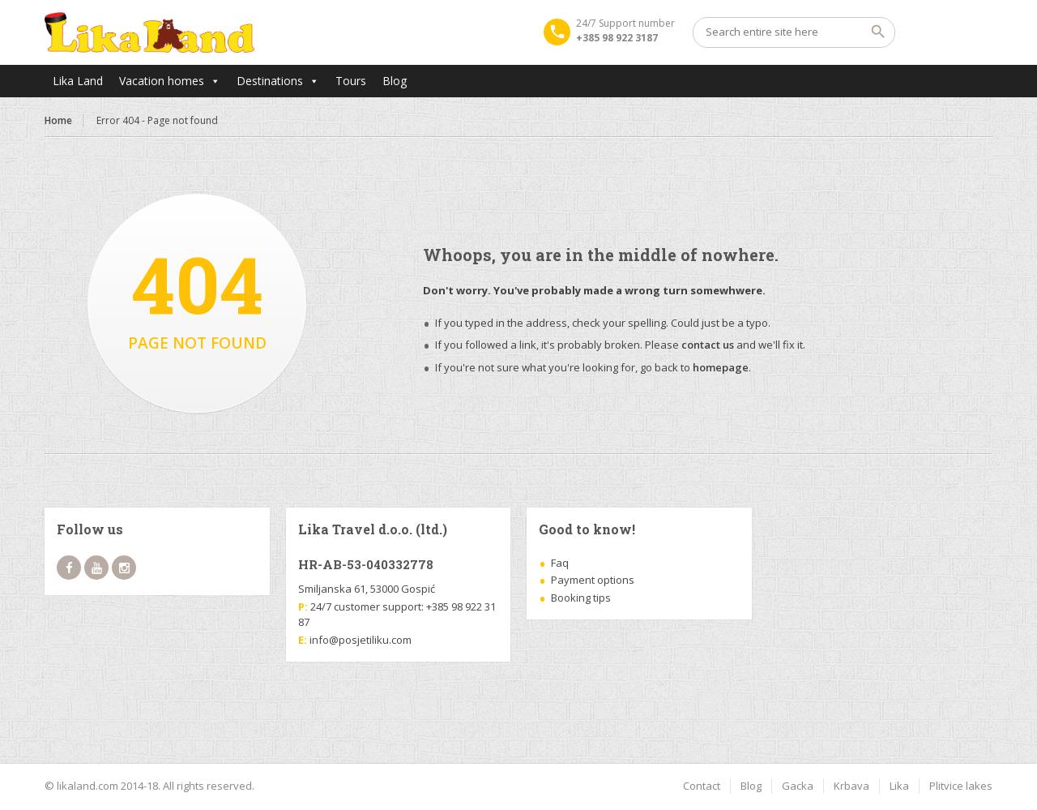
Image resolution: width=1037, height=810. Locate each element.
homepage (721, 367)
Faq (560, 562)
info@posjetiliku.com (360, 639)
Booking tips (581, 597)
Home (58, 120)
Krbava (851, 785)
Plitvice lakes (960, 785)
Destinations (270, 80)
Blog (394, 80)
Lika (899, 785)
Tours (350, 80)
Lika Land (78, 80)
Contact (701, 785)
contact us (707, 344)
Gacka (797, 785)
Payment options (592, 579)
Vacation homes (161, 80)
